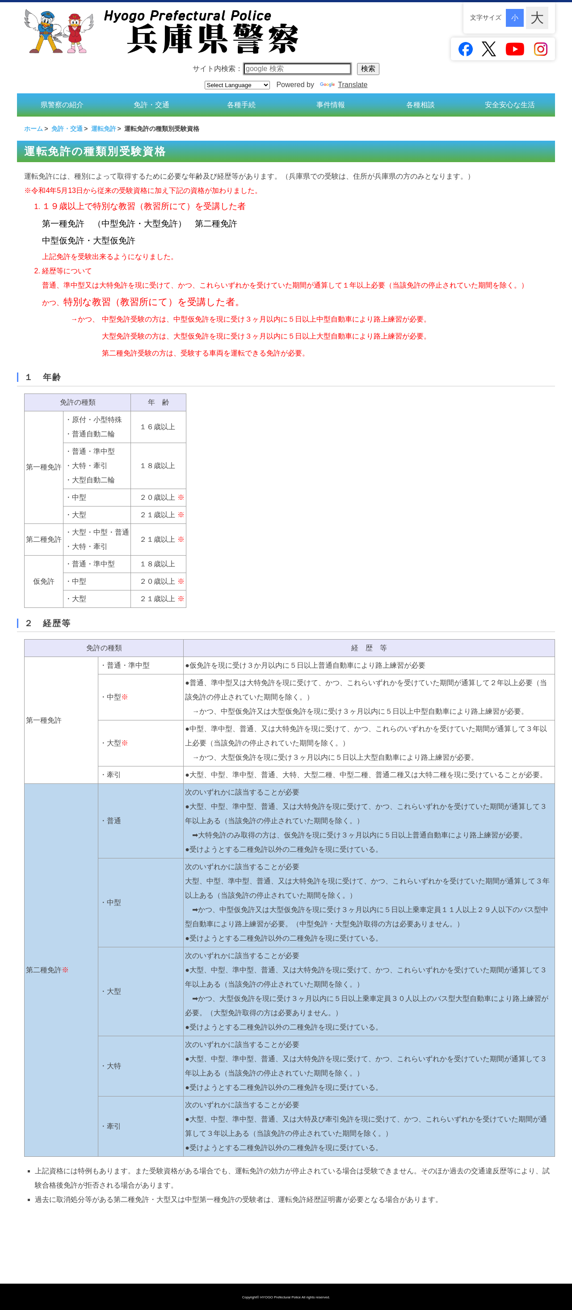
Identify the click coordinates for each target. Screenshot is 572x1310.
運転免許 (103, 125)
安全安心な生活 (510, 103)
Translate (343, 84)
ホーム (33, 125)
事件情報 (330, 103)
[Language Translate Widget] (237, 85)
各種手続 (241, 103)
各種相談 (420, 103)
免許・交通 (151, 103)
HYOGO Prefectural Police (281, 1297)
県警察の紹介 (62, 103)
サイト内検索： (272, 68)
